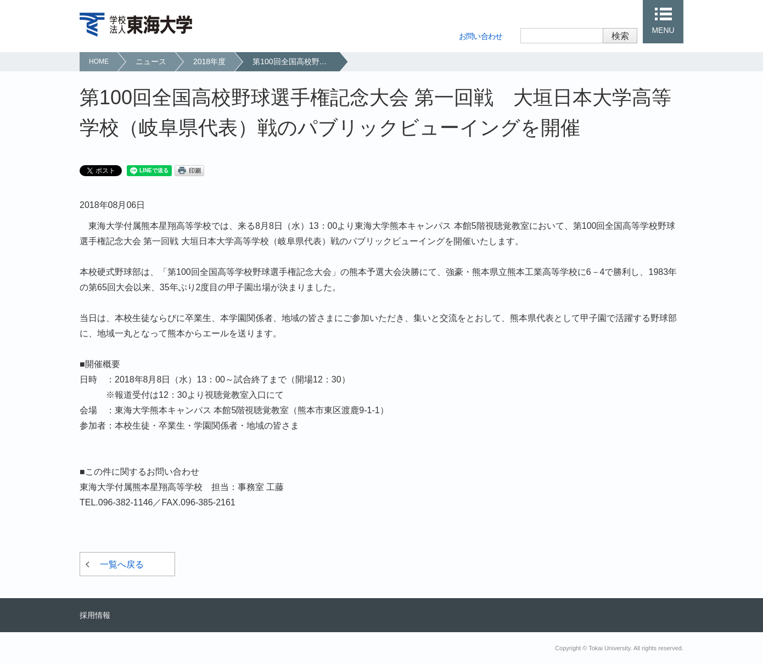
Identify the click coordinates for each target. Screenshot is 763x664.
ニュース (151, 61)
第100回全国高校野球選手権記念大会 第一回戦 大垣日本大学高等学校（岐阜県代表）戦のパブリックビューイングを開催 (296, 61)
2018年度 (209, 61)
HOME (99, 61)
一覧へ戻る (122, 564)
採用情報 (95, 615)
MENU (663, 30)
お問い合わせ (481, 36)
